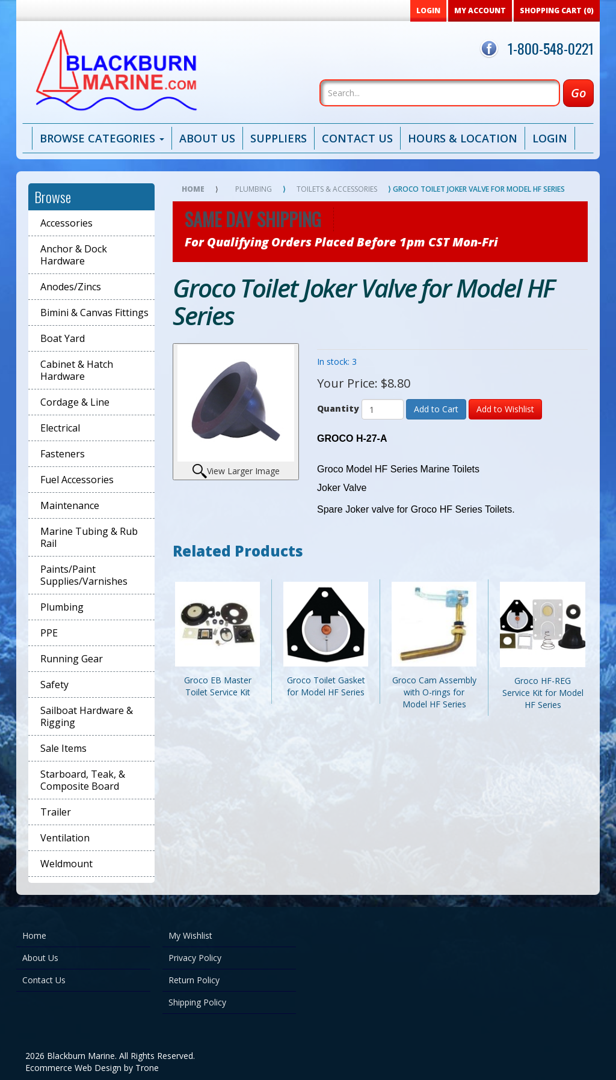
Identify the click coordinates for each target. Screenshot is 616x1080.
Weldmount (66, 863)
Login (549, 138)
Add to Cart (436, 409)
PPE (49, 632)
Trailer (55, 812)
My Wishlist (190, 935)
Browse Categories (102, 138)
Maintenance (69, 505)
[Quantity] (383, 409)
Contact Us (357, 138)
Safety (54, 684)
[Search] (439, 92)
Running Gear (71, 658)
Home (193, 189)
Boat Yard (62, 338)
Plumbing (62, 607)
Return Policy (194, 980)
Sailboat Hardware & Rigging (86, 716)
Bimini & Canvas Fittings (94, 312)
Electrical (60, 428)
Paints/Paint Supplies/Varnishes (84, 575)
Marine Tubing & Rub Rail (89, 537)
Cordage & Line (74, 402)
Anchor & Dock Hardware (73, 254)
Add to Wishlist (505, 409)
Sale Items (63, 748)
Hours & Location (462, 138)
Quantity (338, 408)
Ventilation (65, 837)
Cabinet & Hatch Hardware (76, 370)
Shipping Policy (197, 1002)
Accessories (66, 223)
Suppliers (278, 138)
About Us (207, 138)
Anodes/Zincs (70, 286)
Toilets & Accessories (337, 189)
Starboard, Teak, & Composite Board (82, 780)
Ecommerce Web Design (73, 1067)
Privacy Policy (194, 957)
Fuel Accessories (77, 479)
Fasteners (62, 453)
